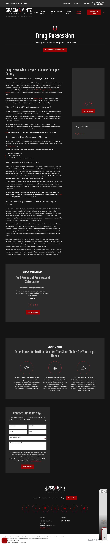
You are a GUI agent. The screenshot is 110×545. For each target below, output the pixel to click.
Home (35, 498)
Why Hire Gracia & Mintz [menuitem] (56, 12)
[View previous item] (86, 77)
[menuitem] (88, 107)
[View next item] (91, 77)
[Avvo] (74, 508)
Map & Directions (45, 528)
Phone (9, 431)
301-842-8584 (98, 4)
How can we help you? (13, 442)
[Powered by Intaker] (95, 541)
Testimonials (77, 3)
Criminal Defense (54, 498)
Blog (62, 498)
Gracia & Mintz (37, 98)
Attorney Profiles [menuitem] (42, 12)
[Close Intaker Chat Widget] (104, 490)
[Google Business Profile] (45, 508)
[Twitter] (36, 508)
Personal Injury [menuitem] (68, 12)
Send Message (25, 466)
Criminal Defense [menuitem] (78, 12)
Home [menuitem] (36, 12)
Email (28, 431)
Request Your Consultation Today (55, 49)
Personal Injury (43, 498)
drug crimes (11, 146)
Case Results (66, 3)
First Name (10, 425)
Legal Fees (86, 3)
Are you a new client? (13, 437)
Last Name (30, 425)
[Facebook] (26, 508)
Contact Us (71, 498)
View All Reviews (30, 312)
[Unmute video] (79, 490)
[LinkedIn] (55, 508)
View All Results (88, 84)
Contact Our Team (94, 12)
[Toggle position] (100, 490)
